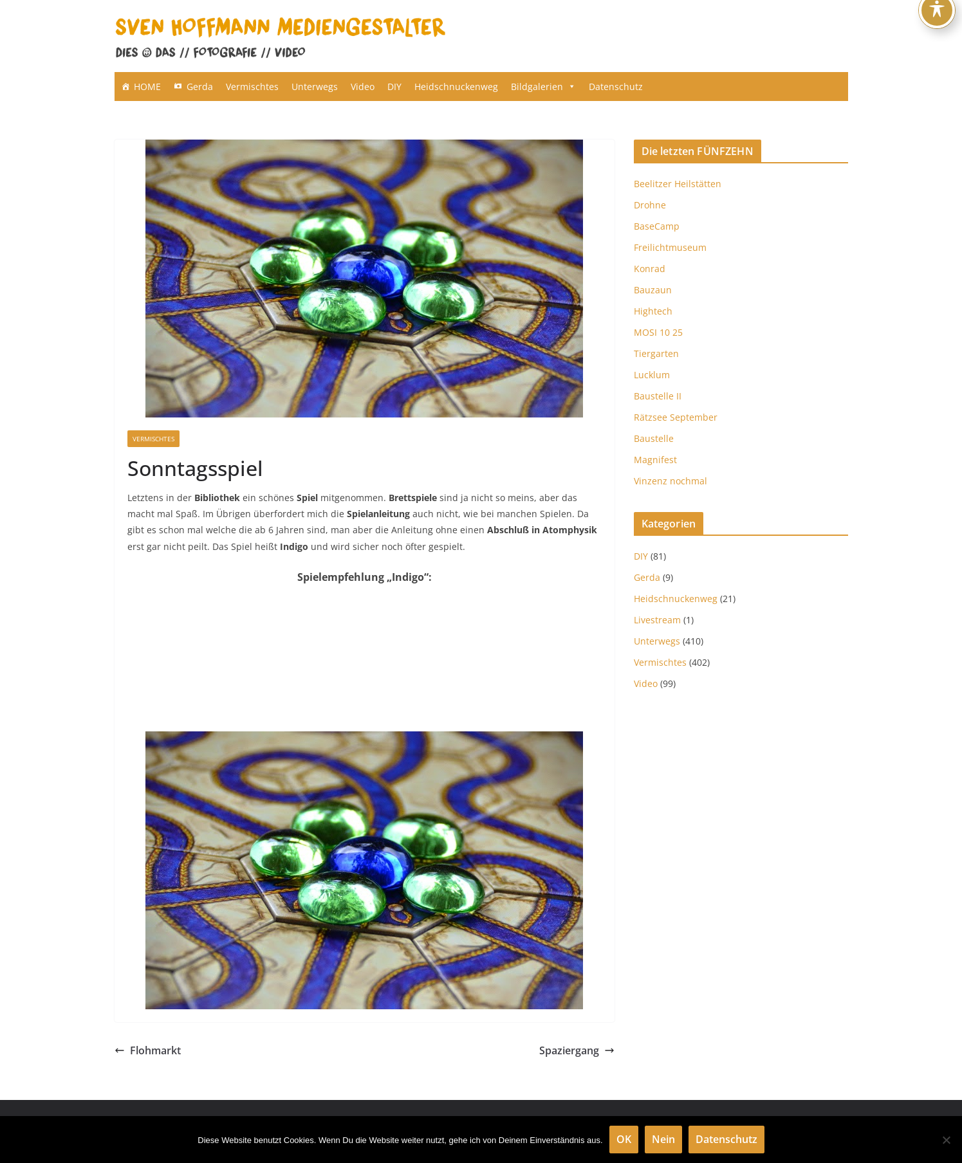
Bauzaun (653, 290)
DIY (394, 86)
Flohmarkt (148, 1050)
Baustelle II (657, 396)
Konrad (649, 268)
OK (623, 1139)
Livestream (657, 620)
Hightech (653, 311)
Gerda (200, 86)
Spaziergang (577, 1050)
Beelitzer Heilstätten (677, 184)
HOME (147, 86)
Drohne (650, 205)
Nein (663, 1139)
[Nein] (945, 1139)
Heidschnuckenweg (456, 86)
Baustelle (654, 438)
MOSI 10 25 (658, 332)
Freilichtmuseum (670, 247)
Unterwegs (314, 86)
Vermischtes (252, 86)
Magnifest (655, 459)
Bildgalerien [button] (543, 86)
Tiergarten (656, 353)
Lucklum (652, 375)
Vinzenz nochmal (670, 481)
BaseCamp (657, 226)
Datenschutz (616, 86)
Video (363, 86)
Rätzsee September (675, 417)
